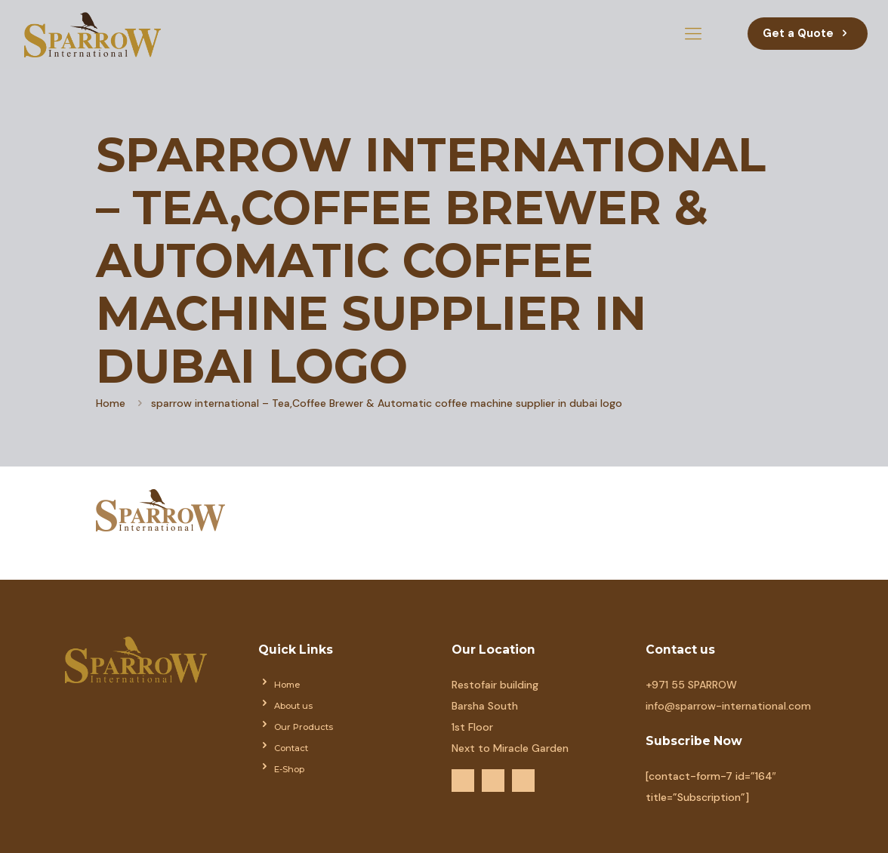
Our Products (303, 727)
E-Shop (289, 769)
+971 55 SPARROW (691, 684)
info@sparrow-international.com (728, 706)
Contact (291, 748)
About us (293, 706)
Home (110, 403)
